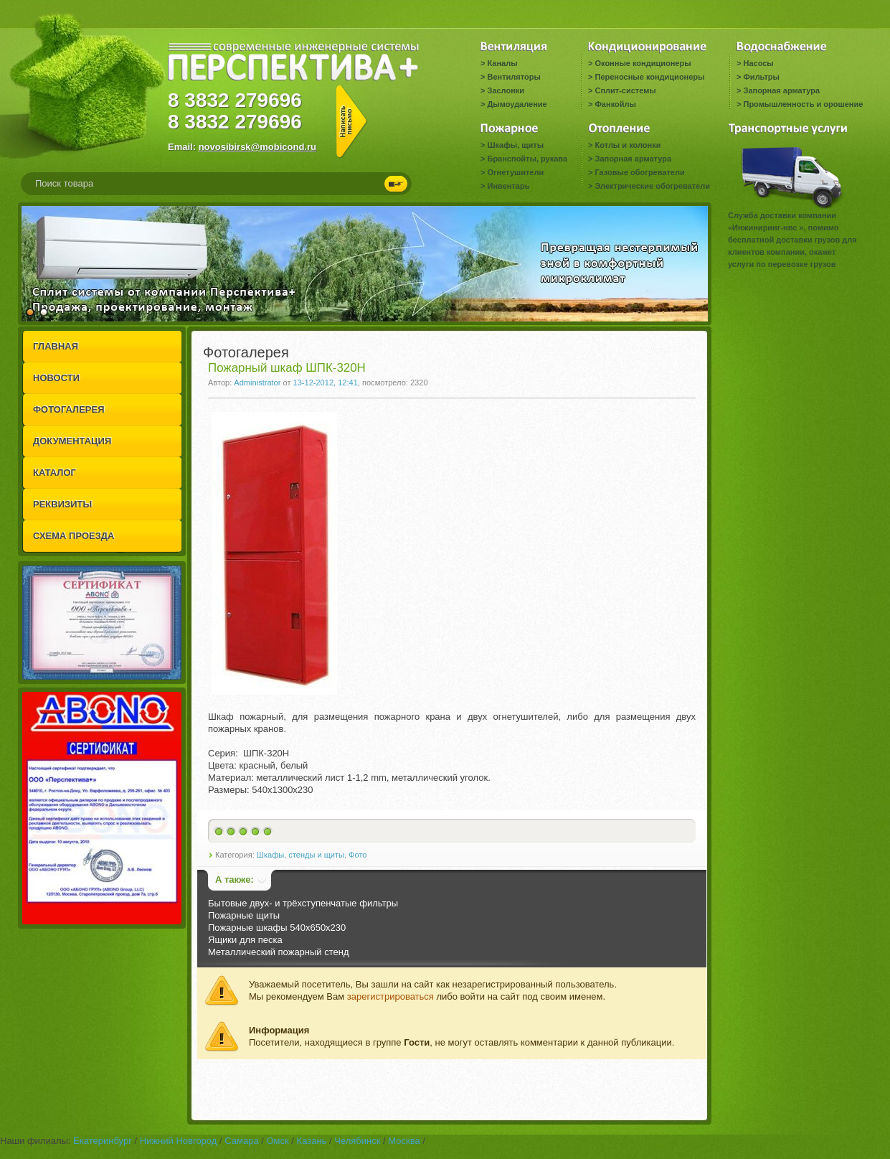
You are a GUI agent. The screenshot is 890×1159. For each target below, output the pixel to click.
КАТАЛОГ (54, 472)
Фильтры (761, 76)
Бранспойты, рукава (527, 158)
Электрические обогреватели (652, 186)
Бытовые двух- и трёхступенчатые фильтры (303, 903)
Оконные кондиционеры (643, 63)
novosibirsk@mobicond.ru (257, 146)
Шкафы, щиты (515, 145)
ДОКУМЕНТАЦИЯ (72, 441)
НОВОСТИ (56, 377)
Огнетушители (515, 172)
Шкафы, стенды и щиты (300, 854)
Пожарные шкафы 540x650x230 (277, 927)
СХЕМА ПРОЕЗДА (73, 535)
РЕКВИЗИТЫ (62, 504)
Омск (277, 1140)
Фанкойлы (615, 104)
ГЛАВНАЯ (55, 346)
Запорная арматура (781, 90)
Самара (241, 1140)
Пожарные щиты (244, 915)
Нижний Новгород (178, 1140)
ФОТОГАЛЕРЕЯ (69, 409)
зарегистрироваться (390, 996)
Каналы (502, 63)
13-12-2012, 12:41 (325, 382)
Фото (357, 854)
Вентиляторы (513, 76)
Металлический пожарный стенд (278, 952)
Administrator (257, 382)
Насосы (758, 63)
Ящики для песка (245, 939)
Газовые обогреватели (639, 172)
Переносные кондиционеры (649, 76)
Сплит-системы (625, 90)
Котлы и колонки (628, 145)
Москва (404, 1140)
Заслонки (505, 90)
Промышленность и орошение (803, 104)
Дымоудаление (516, 104)
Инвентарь (508, 186)
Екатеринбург (102, 1140)
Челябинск (357, 1140)
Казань (312, 1140)
